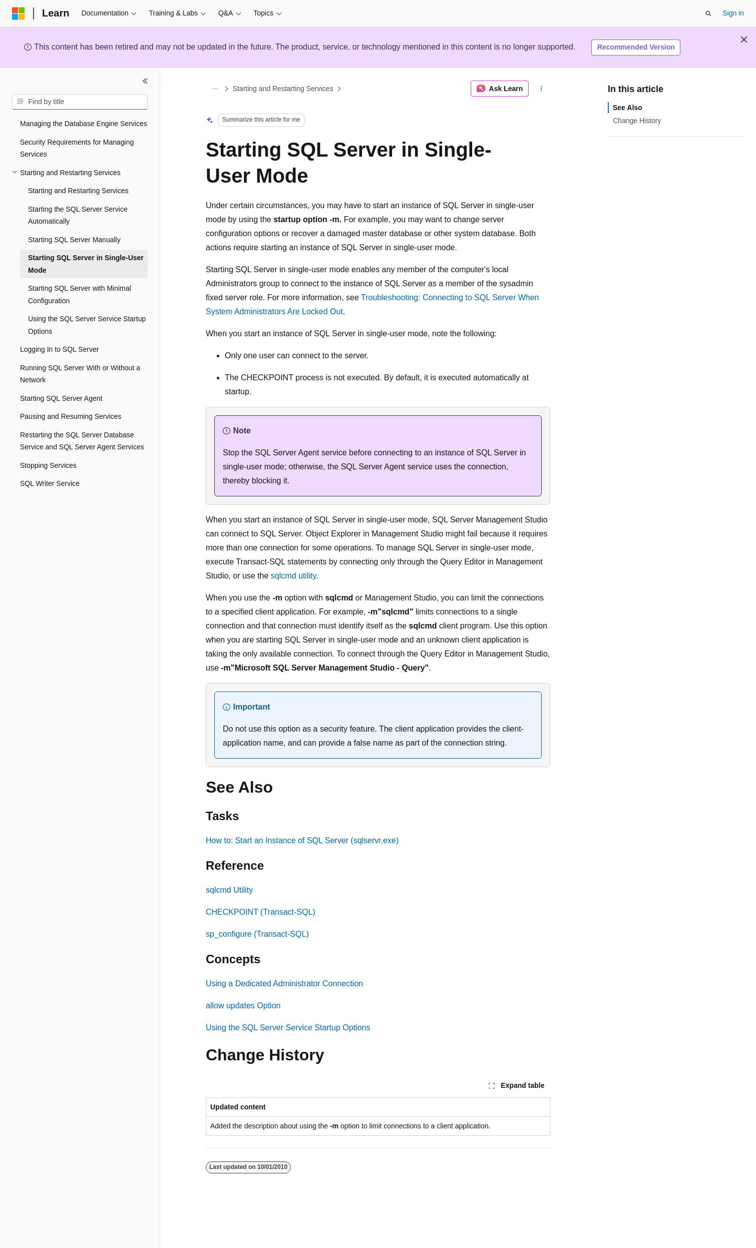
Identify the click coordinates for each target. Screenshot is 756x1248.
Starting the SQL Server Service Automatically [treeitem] (78, 215)
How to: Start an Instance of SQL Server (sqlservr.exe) (302, 840)
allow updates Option (243, 1005)
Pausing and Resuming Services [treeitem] (70, 416)
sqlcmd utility (293, 575)
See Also (627, 108)
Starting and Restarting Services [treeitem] (78, 191)
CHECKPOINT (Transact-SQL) (260, 912)
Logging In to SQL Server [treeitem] (59, 349)
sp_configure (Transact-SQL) (257, 934)
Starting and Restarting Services (283, 89)
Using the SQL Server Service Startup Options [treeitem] (87, 325)
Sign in (733, 13)
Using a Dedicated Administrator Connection (284, 983)
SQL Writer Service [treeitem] (50, 483)
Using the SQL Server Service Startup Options (288, 1027)
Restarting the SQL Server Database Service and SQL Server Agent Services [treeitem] (82, 441)
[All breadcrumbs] (214, 89)
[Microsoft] (18, 13)
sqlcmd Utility (229, 890)
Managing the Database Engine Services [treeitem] (83, 124)
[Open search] (708, 14)
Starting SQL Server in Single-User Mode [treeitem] (86, 264)
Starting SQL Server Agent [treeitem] (61, 398)
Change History (637, 121)
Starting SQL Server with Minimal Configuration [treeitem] (79, 294)
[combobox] (80, 102)
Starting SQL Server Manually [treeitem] (74, 240)
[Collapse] (145, 81)
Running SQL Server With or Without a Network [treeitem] (80, 374)
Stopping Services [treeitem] (48, 465)
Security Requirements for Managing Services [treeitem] (77, 148)
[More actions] (541, 89)
